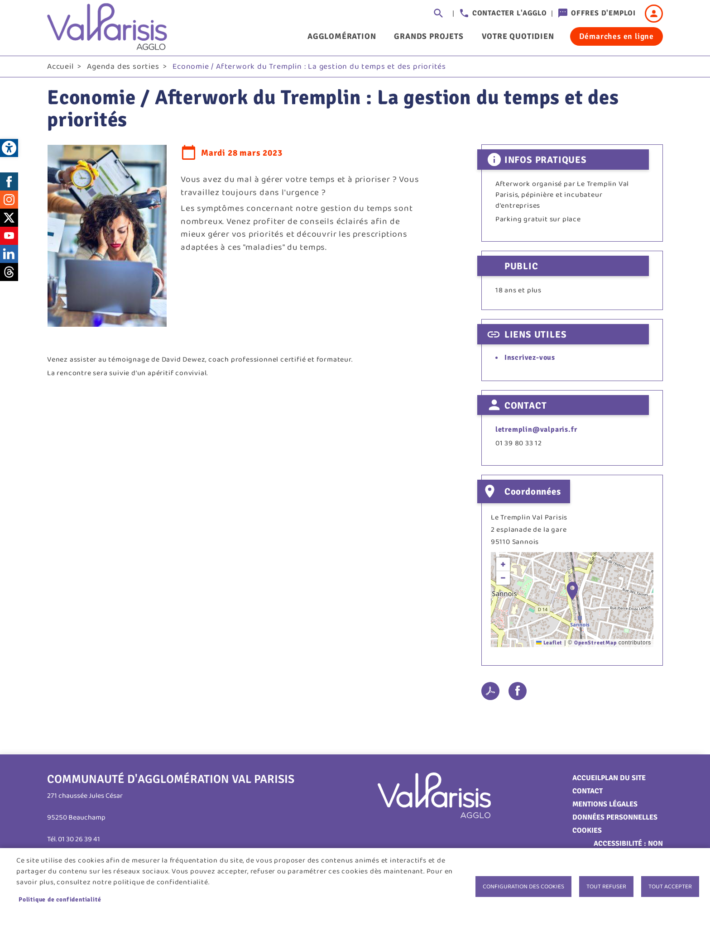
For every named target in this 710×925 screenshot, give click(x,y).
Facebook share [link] (518, 693)
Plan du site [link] (623, 779)
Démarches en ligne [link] (616, 36)
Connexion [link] (654, 14)
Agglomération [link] (341, 36)
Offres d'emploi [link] (603, 13)
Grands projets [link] (428, 36)
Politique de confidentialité (60, 899)
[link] (9, 148)
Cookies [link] (587, 832)
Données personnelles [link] (614, 819)
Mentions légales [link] (605, 806)
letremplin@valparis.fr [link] (536, 431)
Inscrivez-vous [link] (529, 359)
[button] (572, 592)
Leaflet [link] (549, 644)
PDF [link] (490, 693)
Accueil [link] (60, 68)
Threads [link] (9, 274)
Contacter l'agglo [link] (509, 13)
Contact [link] (587, 792)
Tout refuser (606, 887)
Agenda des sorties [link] (123, 68)
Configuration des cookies (523, 887)
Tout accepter (670, 887)
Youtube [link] (9, 238)
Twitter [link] (9, 219)
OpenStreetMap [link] (595, 644)
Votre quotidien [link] (518, 36)
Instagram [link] (9, 201)
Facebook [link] (9, 183)
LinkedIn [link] (9, 256)
